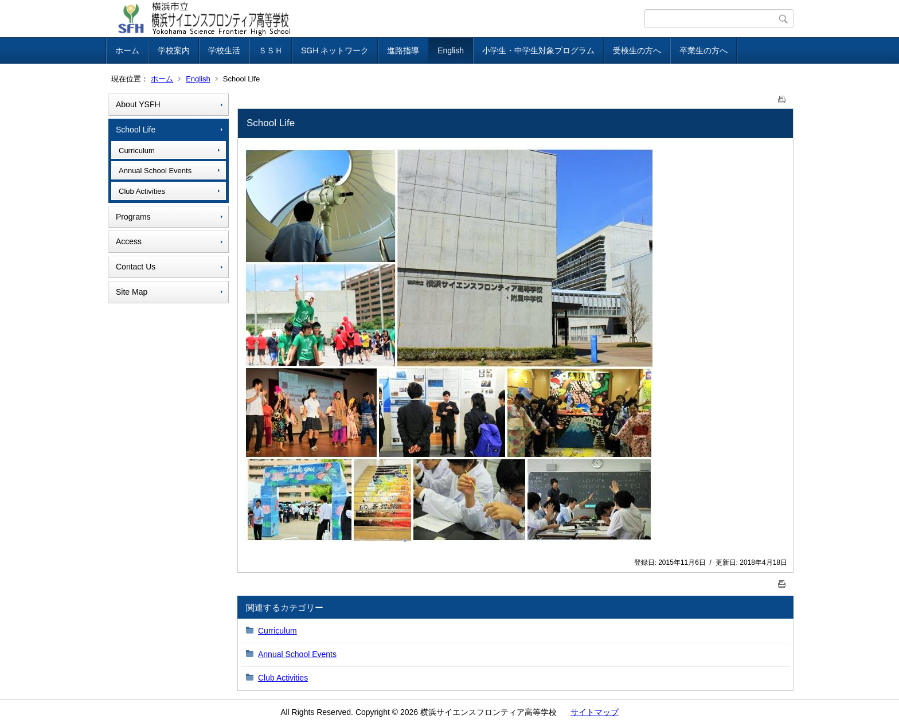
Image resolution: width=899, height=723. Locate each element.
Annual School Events (155, 170)
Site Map (131, 291)
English (450, 50)
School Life (135, 129)
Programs (133, 216)
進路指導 (403, 50)
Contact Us (135, 266)
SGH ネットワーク (335, 50)
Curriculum (137, 150)
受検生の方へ (637, 50)
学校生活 (224, 50)
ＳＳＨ (271, 50)
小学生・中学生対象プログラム (538, 50)
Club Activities (142, 191)
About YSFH (138, 104)
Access (129, 241)
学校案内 (174, 50)
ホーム (127, 50)
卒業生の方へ (703, 50)
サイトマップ (594, 712)
